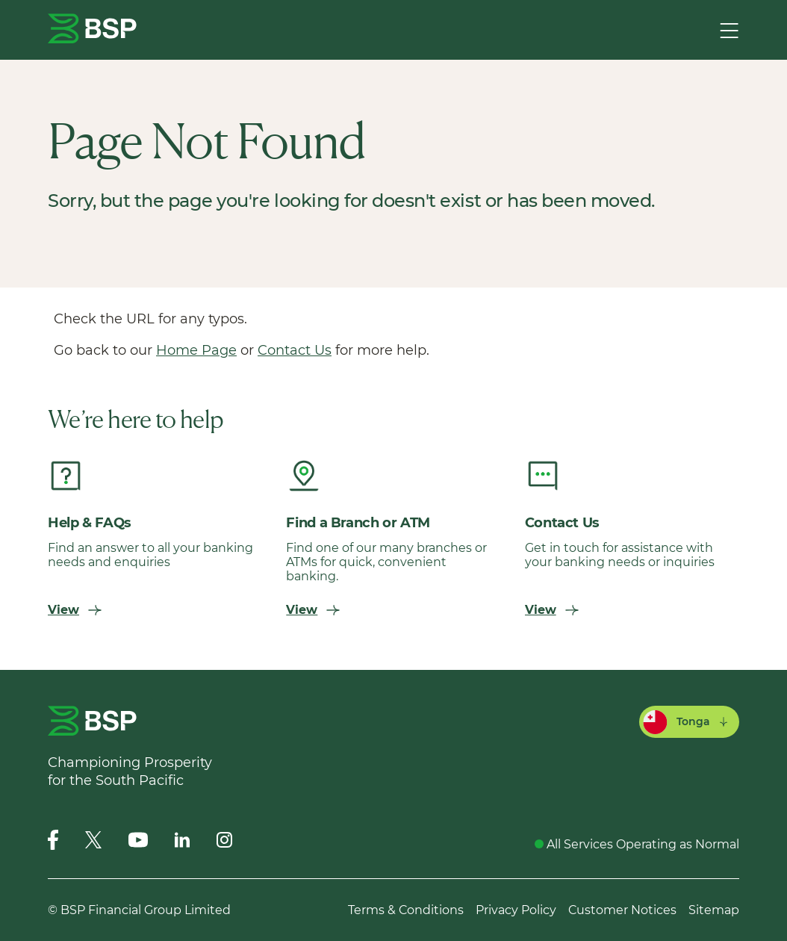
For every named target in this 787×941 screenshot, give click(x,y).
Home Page (196, 350)
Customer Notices (622, 910)
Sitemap (713, 910)
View (75, 610)
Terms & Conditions (406, 910)
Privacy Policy (516, 910)
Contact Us (295, 350)
